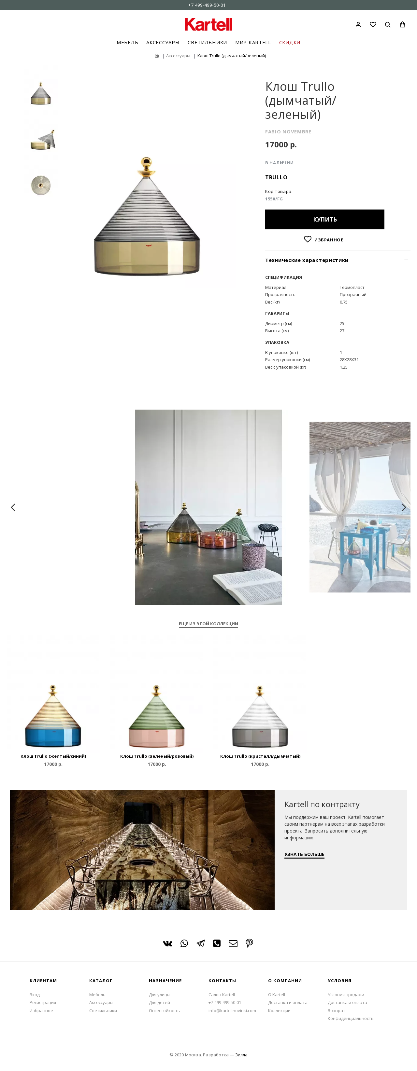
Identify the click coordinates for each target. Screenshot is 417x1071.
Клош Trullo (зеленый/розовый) (157, 756)
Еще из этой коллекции (208, 624)
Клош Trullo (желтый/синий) (53, 756)
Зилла (241, 1055)
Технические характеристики (307, 260)
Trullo (276, 177)
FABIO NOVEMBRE (288, 131)
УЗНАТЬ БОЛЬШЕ (304, 854)
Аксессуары (178, 56)
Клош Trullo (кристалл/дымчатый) (260, 756)
